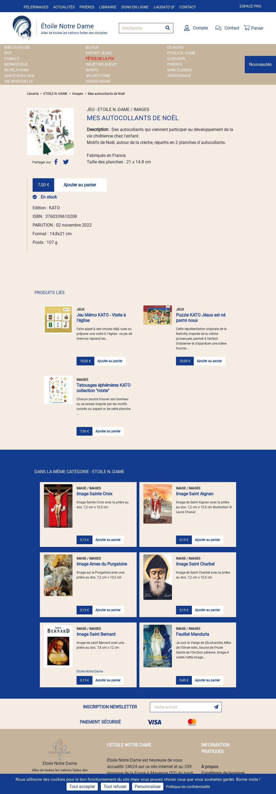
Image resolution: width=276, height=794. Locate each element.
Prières (87, 7)
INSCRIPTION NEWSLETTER (110, 706)
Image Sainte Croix (94, 493)
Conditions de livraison (223, 773)
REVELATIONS (16, 70)
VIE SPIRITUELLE (18, 81)
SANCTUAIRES (179, 70)
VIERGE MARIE (98, 81)
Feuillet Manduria (192, 634)
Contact (187, 7)
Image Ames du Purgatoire (102, 564)
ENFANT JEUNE (99, 53)
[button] (30, 131)
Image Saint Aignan (194, 493)
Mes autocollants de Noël (106, 94)
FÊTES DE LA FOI (100, 58)
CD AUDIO (175, 47)
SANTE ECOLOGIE (19, 75)
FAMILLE (11, 58)
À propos (209, 766)
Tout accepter (82, 786)
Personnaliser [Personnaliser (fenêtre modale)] (148, 786)
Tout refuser (115, 786)
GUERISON (176, 58)
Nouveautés (260, 64)
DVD (8, 53)
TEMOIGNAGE (179, 75)
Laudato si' (163, 7)
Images (77, 94)
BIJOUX (92, 47)
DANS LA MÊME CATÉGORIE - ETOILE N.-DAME (79, 471)
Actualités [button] (64, 7)
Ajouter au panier (80, 184)
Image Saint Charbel (195, 564)
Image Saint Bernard (96, 634)
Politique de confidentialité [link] (188, 787)
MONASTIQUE (16, 64)
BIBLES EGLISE (17, 47)
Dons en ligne (135, 7)
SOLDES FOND (98, 75)
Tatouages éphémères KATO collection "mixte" (103, 388)
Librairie (107, 7)
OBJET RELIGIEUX (101, 64)
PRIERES (174, 64)
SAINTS (92, 70)
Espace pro (250, 6)
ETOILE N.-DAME (181, 53)
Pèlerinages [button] (36, 7)
